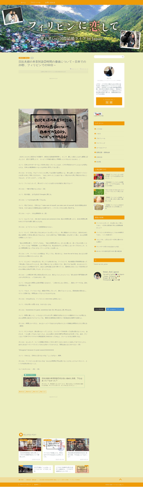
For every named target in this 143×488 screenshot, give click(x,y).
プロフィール (36, 2)
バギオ (98, 133)
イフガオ (99, 129)
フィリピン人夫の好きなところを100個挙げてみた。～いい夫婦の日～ (110, 234)
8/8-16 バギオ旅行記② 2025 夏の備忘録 (109, 251)
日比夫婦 (44, 393)
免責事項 (36, 485)
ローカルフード (101, 148)
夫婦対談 (36, 393)
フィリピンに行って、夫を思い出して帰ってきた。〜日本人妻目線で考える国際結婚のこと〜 (109, 225)
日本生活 (99, 157)
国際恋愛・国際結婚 (24, 57)
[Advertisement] (53, 93)
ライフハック (100, 143)
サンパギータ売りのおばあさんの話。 (108, 246)
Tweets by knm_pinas (101, 264)
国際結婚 (29, 393)
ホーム (23, 2)
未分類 (98, 162)
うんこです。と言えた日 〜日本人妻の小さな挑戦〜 (109, 241)
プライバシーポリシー (25, 485)
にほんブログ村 (99, 114)
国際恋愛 (22, 393)
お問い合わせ (50, 2)
